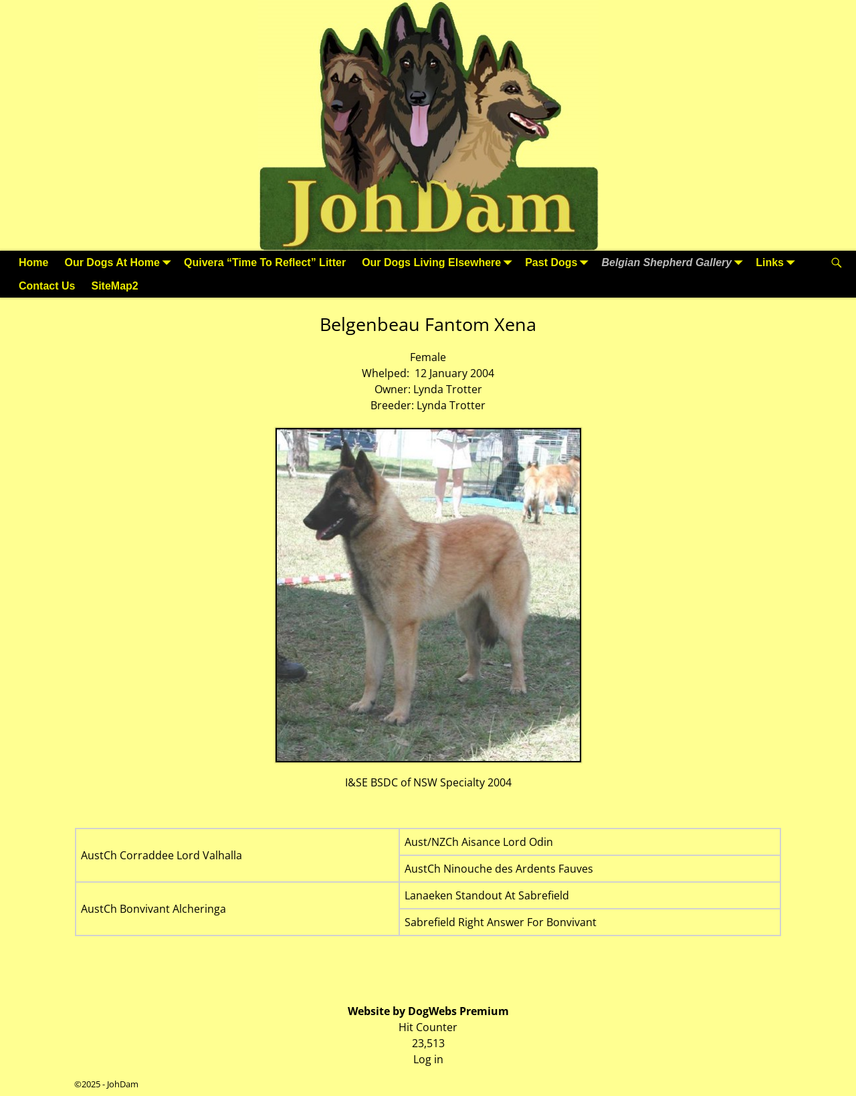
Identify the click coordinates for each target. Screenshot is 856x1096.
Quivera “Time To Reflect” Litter (265, 262)
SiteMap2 (114, 286)
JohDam (122, 1084)
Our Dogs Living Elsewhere (439, 262)
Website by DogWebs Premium (428, 1011)
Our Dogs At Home (120, 262)
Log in (428, 1059)
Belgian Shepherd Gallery (674, 262)
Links (778, 262)
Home (33, 262)
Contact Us (47, 286)
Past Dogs (559, 262)
